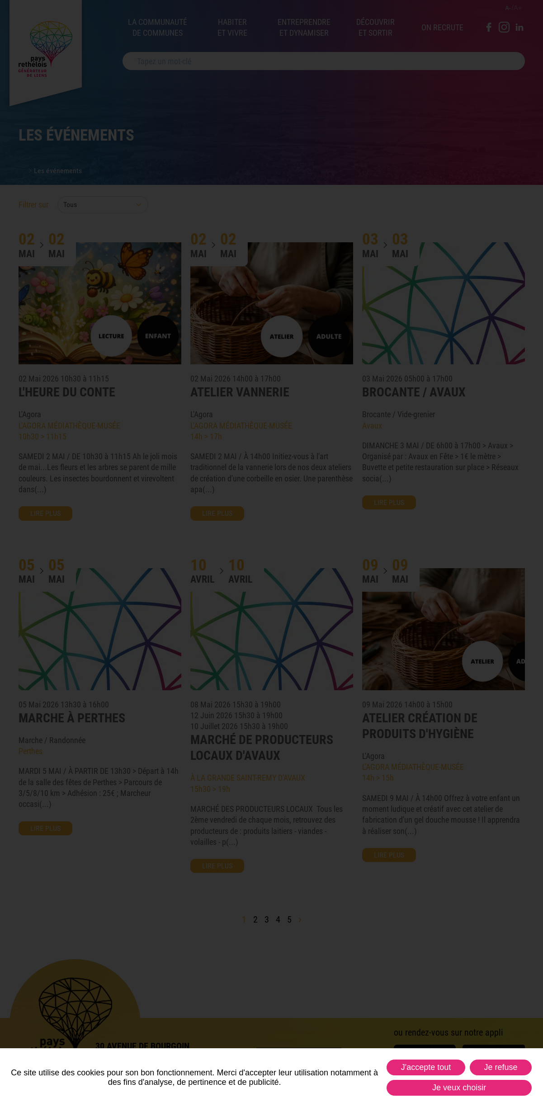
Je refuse (500, 1067)
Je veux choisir (459, 1087)
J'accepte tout (426, 1067)
